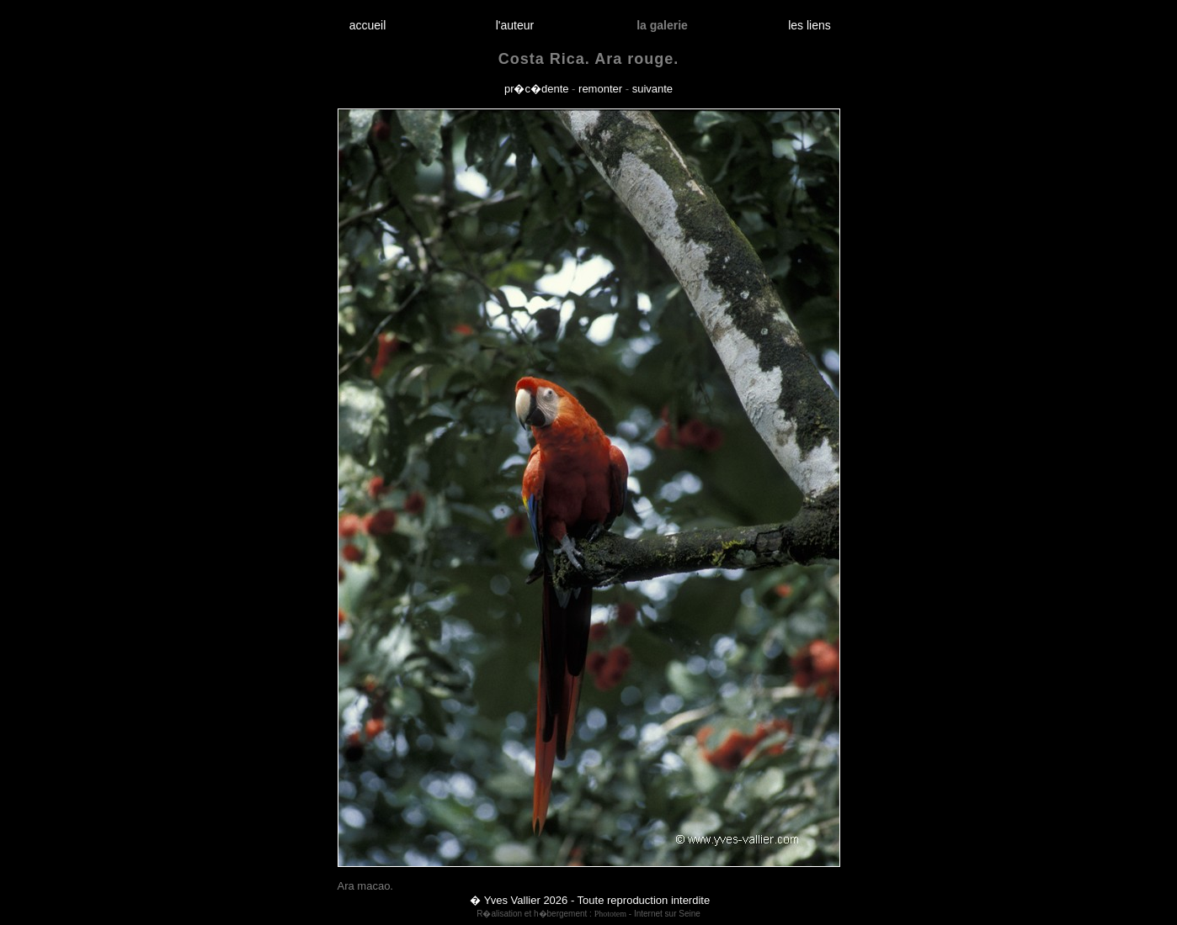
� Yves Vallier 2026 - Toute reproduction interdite (590, 900)
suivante (652, 88)
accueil (367, 25)
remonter (600, 88)
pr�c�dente (536, 88)
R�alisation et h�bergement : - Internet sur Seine (588, 913)
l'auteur (514, 25)
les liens (810, 25)
